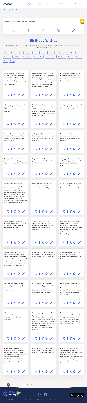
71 (27, 385)
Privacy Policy (41, 400)
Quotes (6, 10)
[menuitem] (30, 4)
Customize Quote (75, 4)
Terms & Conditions (56, 400)
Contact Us (28, 400)
